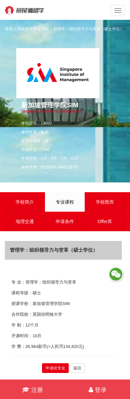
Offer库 (105, 221)
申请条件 (65, 221)
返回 (77, 368)
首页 (9, 29)
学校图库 (105, 202)
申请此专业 (55, 368)
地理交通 (25, 221)
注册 (32, 390)
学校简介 (25, 202)
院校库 (23, 29)
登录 (98, 390)
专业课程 (41, 29)
